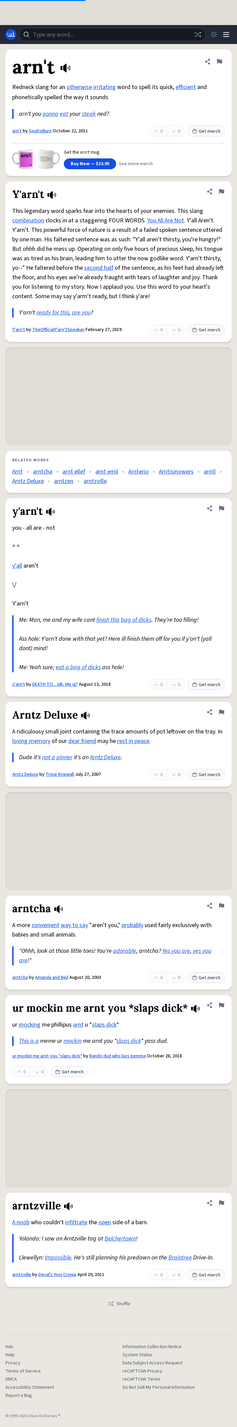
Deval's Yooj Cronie (57, 1274)
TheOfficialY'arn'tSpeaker (58, 329)
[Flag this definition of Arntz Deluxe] (221, 712)
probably (132, 925)
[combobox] (112, 34)
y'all (17, 566)
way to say (74, 925)
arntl (210, 471)
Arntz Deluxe (28, 481)
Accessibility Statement (29, 1387)
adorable (124, 951)
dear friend (82, 741)
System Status (137, 1355)
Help (10, 1355)
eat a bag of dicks (78, 667)
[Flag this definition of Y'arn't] (221, 191)
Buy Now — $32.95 (90, 163)
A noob (21, 1222)
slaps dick (104, 1024)
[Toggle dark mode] (213, 34)
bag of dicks (136, 620)
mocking (29, 1024)
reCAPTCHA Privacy (142, 1371)
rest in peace (133, 741)
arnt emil (106, 471)
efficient (186, 87)
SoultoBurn (40, 131)
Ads (9, 1346)
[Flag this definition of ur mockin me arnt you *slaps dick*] (221, 1005)
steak (89, 114)
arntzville (95, 481)
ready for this (52, 312)
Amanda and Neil (51, 977)
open (104, 1222)
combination (28, 220)
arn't (17, 131)
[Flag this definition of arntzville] (221, 1203)
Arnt (17, 471)
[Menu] (226, 34)
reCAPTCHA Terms (142, 1379)
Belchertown (120, 1238)
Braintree (180, 1257)
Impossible (58, 1257)
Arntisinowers (176, 471)
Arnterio (138, 471)
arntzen (63, 481)
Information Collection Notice (152, 1346)
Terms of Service (23, 1371)
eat (64, 114)
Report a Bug (18, 1395)
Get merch (206, 131)
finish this (108, 620)
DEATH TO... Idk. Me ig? (55, 684)
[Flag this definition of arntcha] (221, 905)
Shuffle (118, 1303)
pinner (64, 757)
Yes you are (176, 951)
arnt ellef (73, 471)
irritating (104, 87)
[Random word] (198, 34)
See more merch (136, 163)
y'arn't (18, 684)
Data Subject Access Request (153, 1363)
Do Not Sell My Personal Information (159, 1387)
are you (81, 312)
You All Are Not (165, 220)
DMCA (11, 1379)
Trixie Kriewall (59, 774)
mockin (72, 1041)
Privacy (12, 1363)
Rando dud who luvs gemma (117, 1056)
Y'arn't (18, 329)
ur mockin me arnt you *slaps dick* (47, 1056)
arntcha (42, 471)
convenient (45, 925)
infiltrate (76, 1222)
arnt (78, 1024)
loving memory (31, 741)
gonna (50, 114)
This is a (29, 1041)
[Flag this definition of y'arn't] (221, 508)
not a (48, 757)
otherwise (79, 87)
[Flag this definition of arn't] (219, 61)
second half (98, 268)
